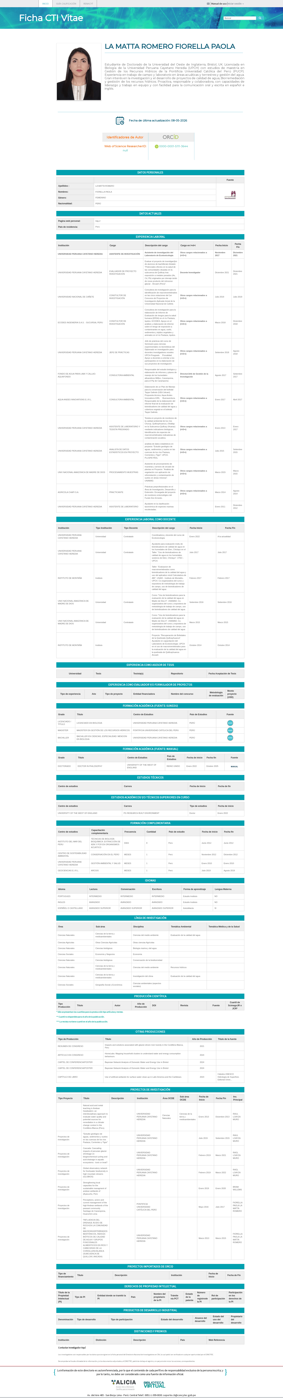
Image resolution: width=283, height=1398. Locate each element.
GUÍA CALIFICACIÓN (66, 3)
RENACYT (88, 3)
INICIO (45, 3)
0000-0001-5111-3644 (173, 146)
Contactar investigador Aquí (72, 1347)
